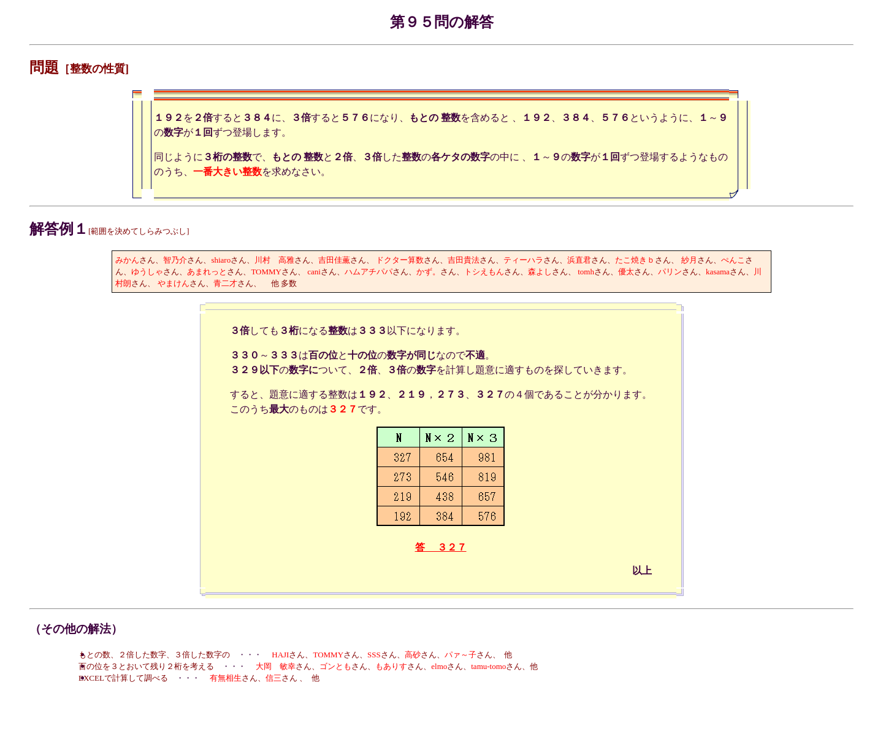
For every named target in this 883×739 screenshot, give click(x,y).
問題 (44, 67)
